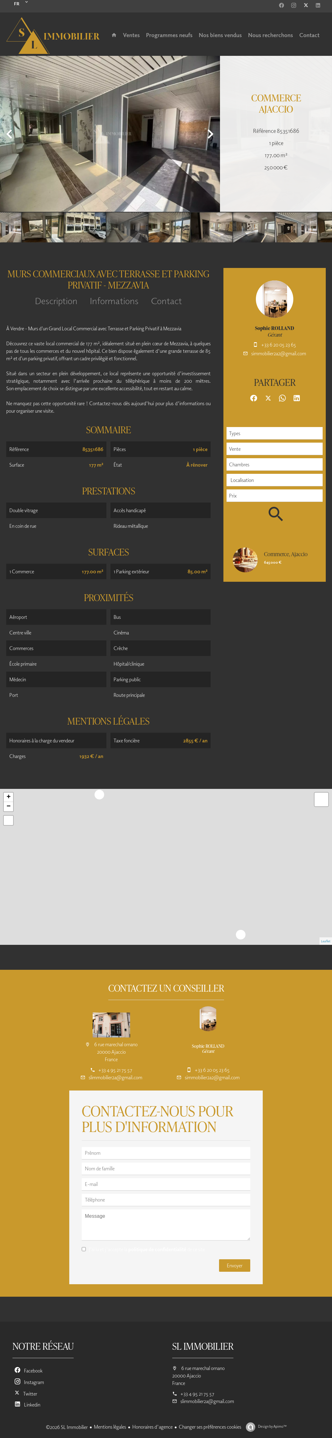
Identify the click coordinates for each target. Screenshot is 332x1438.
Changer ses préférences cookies (210, 1427)
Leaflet (325, 941)
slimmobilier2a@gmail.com (115, 1077)
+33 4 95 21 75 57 (115, 1070)
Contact (166, 300)
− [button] (9, 806)
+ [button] (9, 797)
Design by (271, 1426)
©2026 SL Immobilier (67, 1427)
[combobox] (275, 433)
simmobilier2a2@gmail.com (278, 353)
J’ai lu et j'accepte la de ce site (147, 1249)
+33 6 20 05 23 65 (278, 345)
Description (56, 300)
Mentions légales (110, 1427)
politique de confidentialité (157, 1249)
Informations (114, 300)
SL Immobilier (202, 1346)
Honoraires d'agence (152, 1427)
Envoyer (234, 1265)
